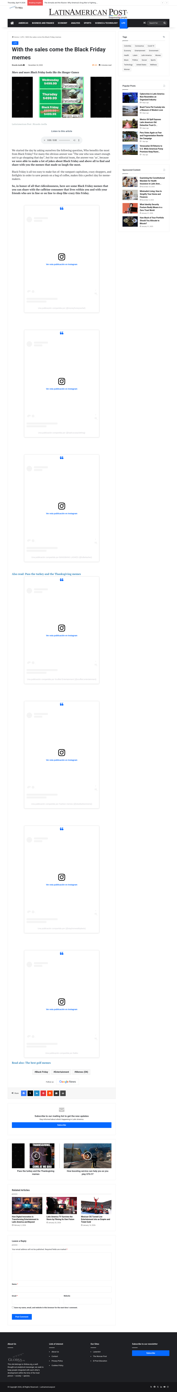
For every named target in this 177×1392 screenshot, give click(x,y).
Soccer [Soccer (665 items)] (144, 60)
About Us (55, 1352)
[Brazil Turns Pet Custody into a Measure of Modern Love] (130, 111)
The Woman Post (100, 1356)
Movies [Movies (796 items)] (158, 55)
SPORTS (87, 23)
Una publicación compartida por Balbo (61, 1053)
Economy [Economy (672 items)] (127, 51)
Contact (55, 1356)
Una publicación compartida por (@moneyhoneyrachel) (61, 308)
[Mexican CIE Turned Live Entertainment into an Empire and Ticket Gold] (96, 1205)
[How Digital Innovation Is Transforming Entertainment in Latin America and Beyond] (27, 1205)
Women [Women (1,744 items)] (127, 69)
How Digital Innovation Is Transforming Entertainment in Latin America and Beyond (25, 1219)
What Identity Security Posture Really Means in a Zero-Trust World (151, 207)
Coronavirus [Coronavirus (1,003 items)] (139, 46)
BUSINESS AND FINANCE (43, 23)
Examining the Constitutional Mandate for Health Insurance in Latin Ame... (152, 181)
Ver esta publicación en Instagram (61, 264)
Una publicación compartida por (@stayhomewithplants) (62, 928)
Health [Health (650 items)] (126, 55)
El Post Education (100, 1361)
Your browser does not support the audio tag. (61, 140)
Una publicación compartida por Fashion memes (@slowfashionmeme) (61, 804)
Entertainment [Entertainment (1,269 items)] (140, 51)
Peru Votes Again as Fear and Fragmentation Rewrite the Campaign (151, 136)
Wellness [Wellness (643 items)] (153, 65)
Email (15, 1296)
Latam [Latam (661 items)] (135, 55)
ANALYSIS (75, 23)
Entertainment (62, 1072)
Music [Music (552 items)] (126, 60)
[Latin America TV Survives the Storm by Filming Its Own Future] (61, 1205)
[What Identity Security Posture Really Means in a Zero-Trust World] (130, 208)
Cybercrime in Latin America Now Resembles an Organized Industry (152, 97)
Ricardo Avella (17, 65)
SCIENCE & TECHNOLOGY (106, 23)
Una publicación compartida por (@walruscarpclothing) (61, 433)
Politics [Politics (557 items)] (135, 60)
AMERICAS (23, 23)
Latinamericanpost (47, 1387)
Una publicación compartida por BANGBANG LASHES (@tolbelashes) (61, 557)
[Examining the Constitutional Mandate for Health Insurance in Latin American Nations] (130, 182)
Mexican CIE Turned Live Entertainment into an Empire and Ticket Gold (95, 1219)
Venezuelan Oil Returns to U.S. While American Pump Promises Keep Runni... (151, 149)
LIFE (123, 23)
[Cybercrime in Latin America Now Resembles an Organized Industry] (130, 97)
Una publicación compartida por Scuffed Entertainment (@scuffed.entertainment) (61, 679)
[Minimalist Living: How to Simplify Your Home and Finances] (130, 195)
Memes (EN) (82, 1072)
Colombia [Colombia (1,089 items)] (127, 46)
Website (67, 1296)
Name (15, 1284)
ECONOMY (62, 23)
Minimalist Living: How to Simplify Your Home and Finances (151, 194)
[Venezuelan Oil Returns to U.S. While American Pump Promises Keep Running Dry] (130, 150)
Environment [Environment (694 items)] (153, 51)
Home (15, 37)
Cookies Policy (57, 1365)
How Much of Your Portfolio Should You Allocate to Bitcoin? (152, 221)
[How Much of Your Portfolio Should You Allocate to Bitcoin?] (130, 221)
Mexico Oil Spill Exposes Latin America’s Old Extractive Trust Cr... (150, 122)
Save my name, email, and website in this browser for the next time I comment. (46, 1308)
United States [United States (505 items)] (141, 65)
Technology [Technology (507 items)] (128, 65)
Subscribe (61, 1125)
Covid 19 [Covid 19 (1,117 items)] (151, 46)
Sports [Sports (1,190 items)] (153, 60)
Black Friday (42, 1072)
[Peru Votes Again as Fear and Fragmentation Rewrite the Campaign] (130, 136)
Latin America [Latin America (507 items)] (146, 55)
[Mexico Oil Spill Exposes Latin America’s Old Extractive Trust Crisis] (130, 123)
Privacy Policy (57, 1361)
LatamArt (97, 1352)
